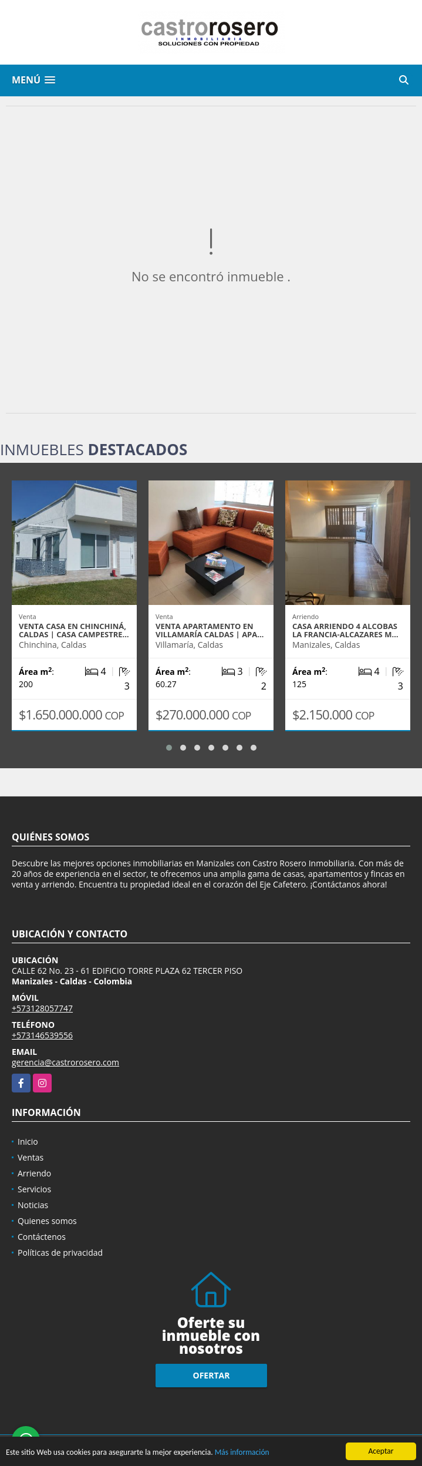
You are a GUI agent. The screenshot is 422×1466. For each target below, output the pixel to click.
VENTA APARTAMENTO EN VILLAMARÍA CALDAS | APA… (210, 630)
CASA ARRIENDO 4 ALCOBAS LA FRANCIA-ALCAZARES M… (345, 630)
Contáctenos (42, 1236)
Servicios (34, 1189)
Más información (242, 1453)
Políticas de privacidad (60, 1252)
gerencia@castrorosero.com (65, 1062)
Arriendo (34, 1173)
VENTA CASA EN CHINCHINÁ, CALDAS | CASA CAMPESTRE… (74, 630)
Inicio (28, 1141)
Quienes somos (47, 1220)
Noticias (33, 1205)
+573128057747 (42, 1008)
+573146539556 (42, 1035)
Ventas (30, 1157)
